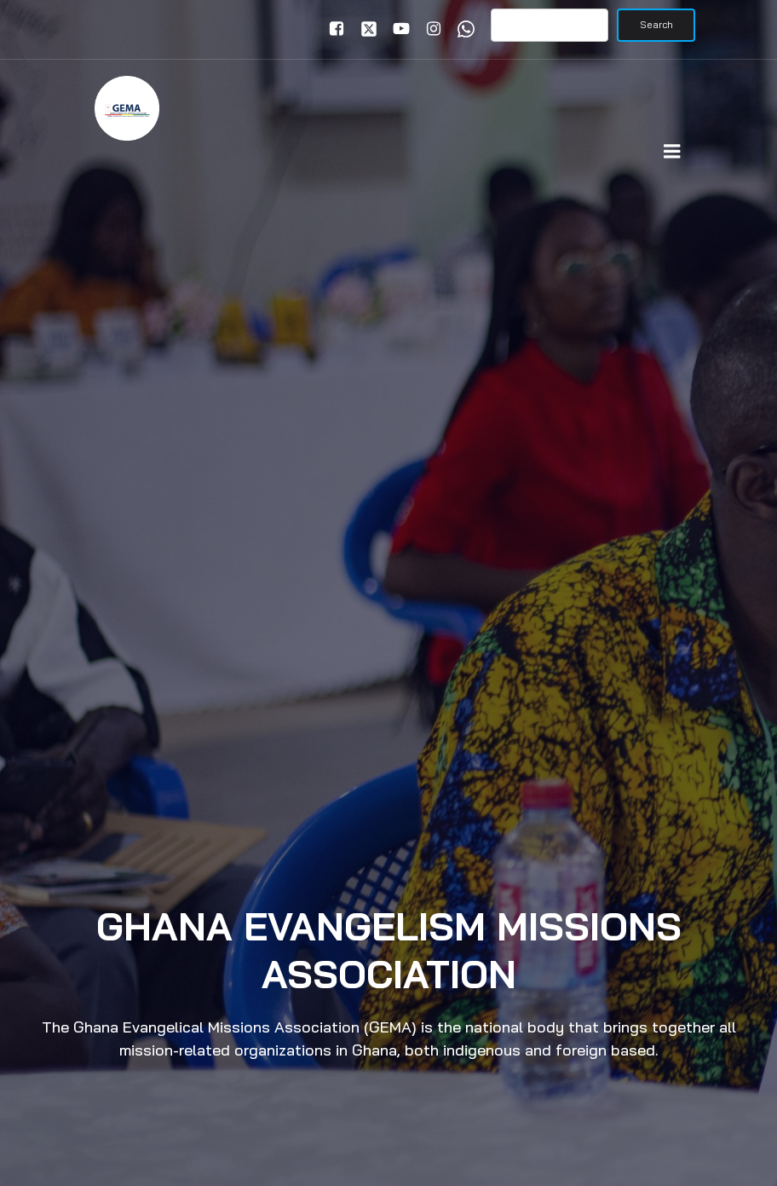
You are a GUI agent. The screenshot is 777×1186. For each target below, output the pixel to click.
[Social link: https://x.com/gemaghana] (364, 29)
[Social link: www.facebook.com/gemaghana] (332, 29)
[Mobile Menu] (672, 152)
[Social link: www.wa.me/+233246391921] (462, 29)
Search (656, 24)
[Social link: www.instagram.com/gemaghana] (429, 29)
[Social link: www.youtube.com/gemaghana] (397, 29)
